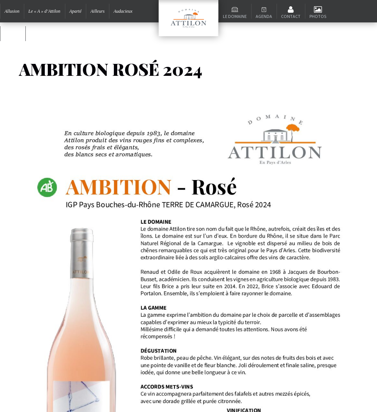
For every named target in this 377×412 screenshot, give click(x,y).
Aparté (75, 11)
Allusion (11, 11)
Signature (38, 33)
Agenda (264, 16)
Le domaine (235, 16)
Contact (290, 16)
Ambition (12, 33)
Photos (317, 16)
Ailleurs (97, 11)
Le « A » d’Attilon (44, 11)
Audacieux (123, 11)
